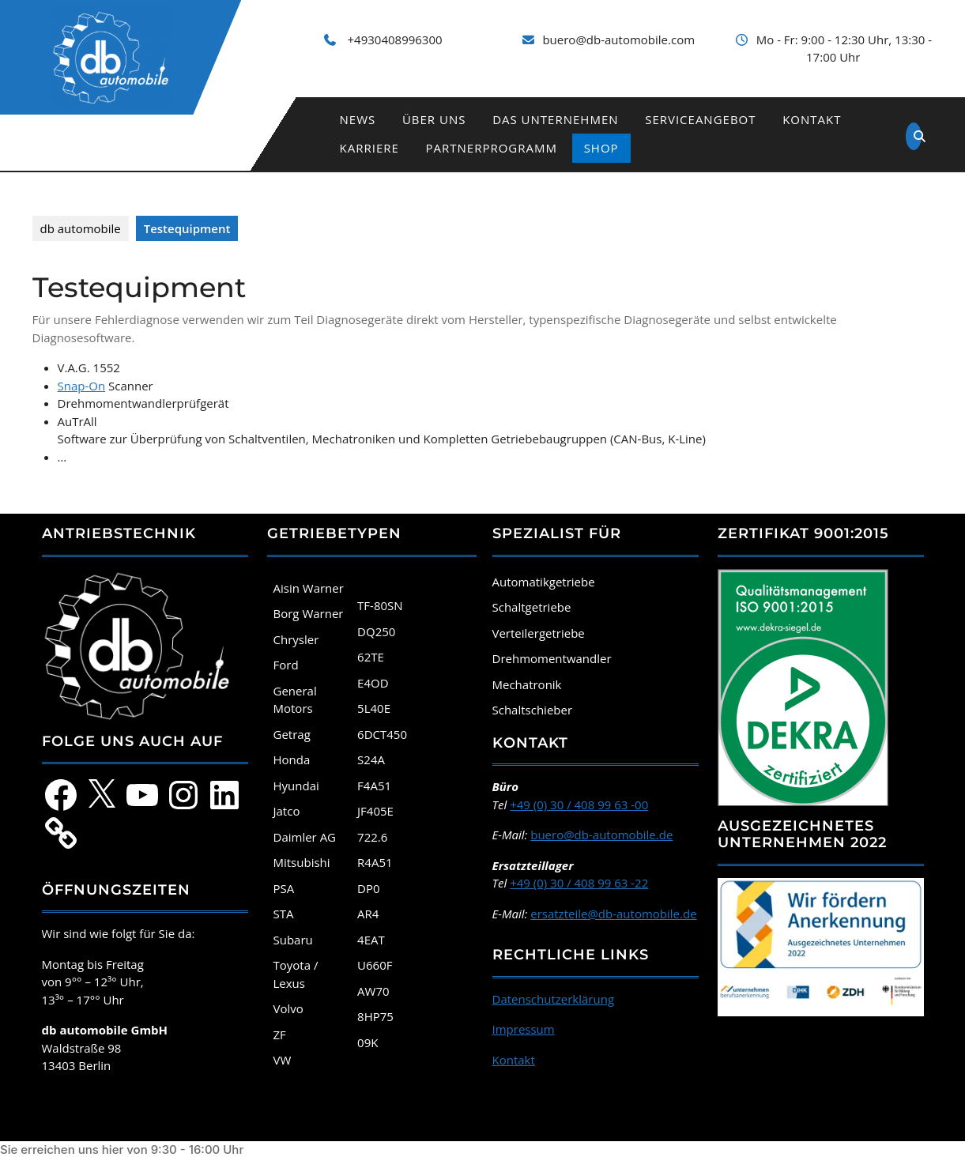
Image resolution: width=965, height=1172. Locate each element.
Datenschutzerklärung (553, 999)
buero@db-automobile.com (618, 39)
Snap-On (82, 386)
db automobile (80, 228)
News (358, 119)
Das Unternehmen (555, 119)
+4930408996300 (395, 39)
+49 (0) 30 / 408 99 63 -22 (579, 883)
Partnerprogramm (492, 148)
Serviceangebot (700, 119)
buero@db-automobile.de (601, 834)
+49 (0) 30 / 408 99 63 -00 (579, 804)
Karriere (369, 148)
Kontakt (811, 119)
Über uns (434, 119)
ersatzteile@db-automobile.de (613, 913)
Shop (601, 148)
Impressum (523, 1029)
